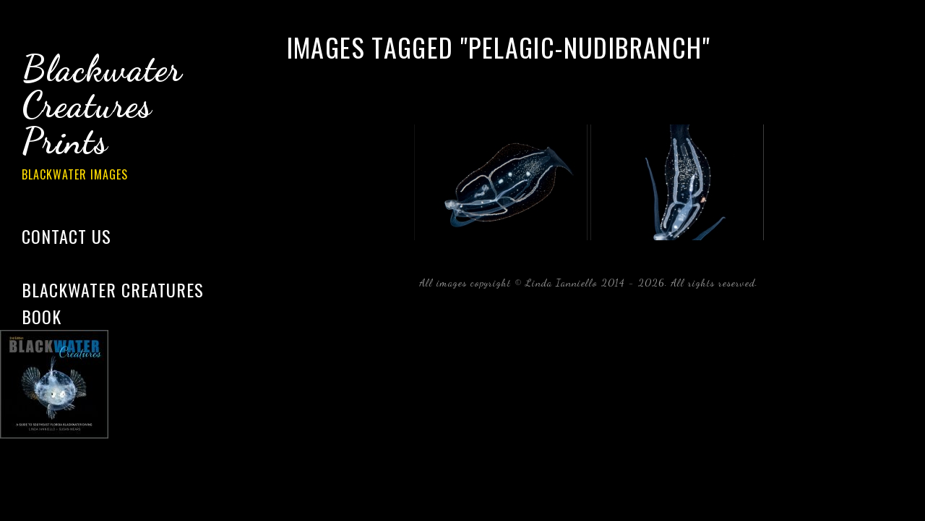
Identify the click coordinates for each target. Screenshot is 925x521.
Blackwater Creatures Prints (123, 118)
